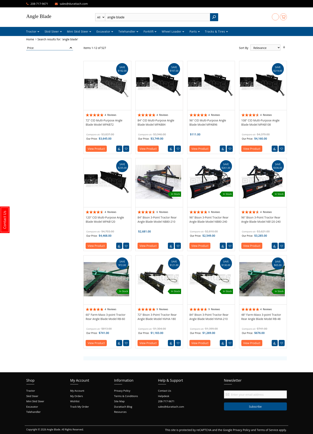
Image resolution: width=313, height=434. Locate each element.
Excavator (103, 31)
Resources (120, 412)
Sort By (243, 48)
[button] (126, 149)
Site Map (119, 401)
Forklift (149, 31)
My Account (77, 390)
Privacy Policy (122, 390)
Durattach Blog (123, 406)
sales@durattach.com (74, 4)
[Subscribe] (255, 406)
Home (30, 39)
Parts (193, 31)
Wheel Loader (172, 31)
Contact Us (164, 390)
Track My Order (79, 406)
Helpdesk (163, 396)
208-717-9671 (39, 4)
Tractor (31, 31)
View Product (96, 149)
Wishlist (75, 401)
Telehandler (127, 31)
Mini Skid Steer (78, 31)
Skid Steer (52, 31)
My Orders (76, 396)
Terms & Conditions (126, 396)
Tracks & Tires (215, 31)
